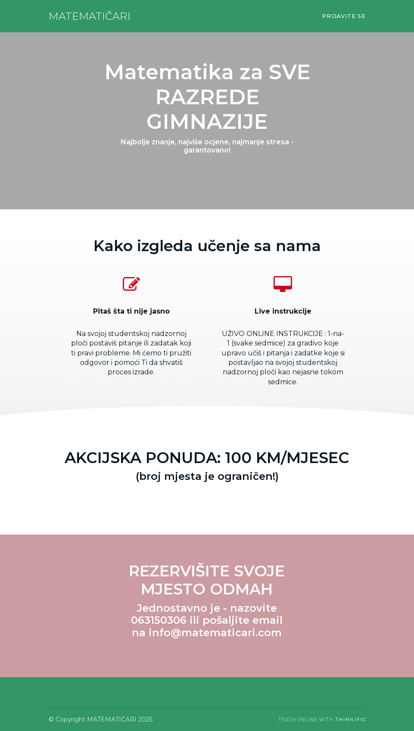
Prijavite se (344, 16)
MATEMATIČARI (90, 16)
